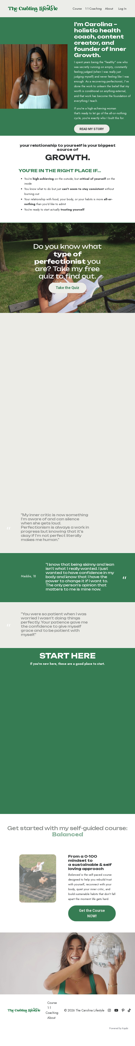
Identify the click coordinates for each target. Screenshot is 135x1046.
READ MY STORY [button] (93, 135)
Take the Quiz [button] (67, 295)
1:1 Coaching (92, 8)
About (109, 8)
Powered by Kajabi (118, 1037)
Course (76, 8)
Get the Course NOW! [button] (92, 922)
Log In (122, 8)
